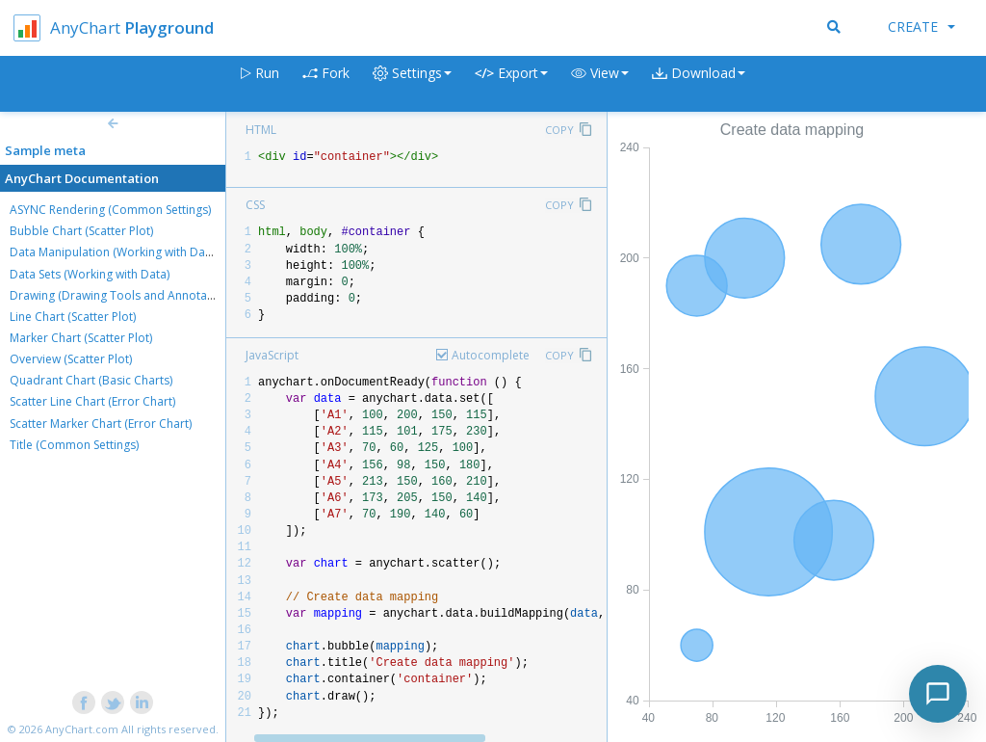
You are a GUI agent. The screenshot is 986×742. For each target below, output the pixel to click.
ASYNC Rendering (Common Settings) (110, 209)
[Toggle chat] (938, 694)
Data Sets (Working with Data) (89, 274)
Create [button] (921, 26)
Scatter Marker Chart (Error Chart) (101, 423)
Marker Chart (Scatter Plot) (81, 338)
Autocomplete (491, 355)
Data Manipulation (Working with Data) (114, 252)
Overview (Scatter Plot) (71, 359)
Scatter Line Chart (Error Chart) (92, 401)
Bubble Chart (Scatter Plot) (81, 231)
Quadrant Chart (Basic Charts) (91, 380)
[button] (599, 84)
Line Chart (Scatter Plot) (73, 316)
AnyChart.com (81, 729)
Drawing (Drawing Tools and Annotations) (123, 295)
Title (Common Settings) (74, 445)
